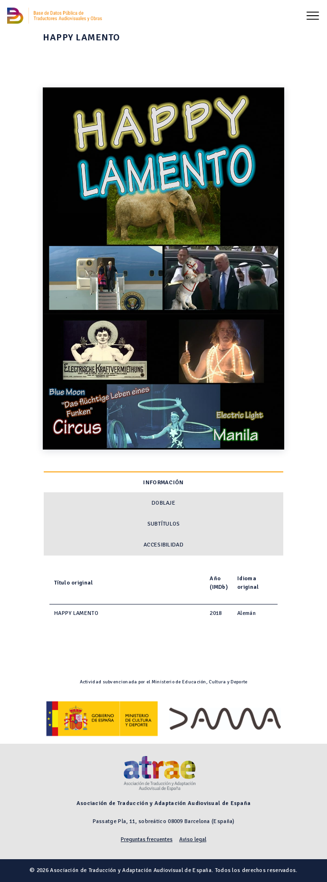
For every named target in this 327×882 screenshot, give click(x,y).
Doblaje (163, 503)
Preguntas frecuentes (147, 839)
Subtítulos (163, 523)
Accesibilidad (163, 544)
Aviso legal (192, 839)
